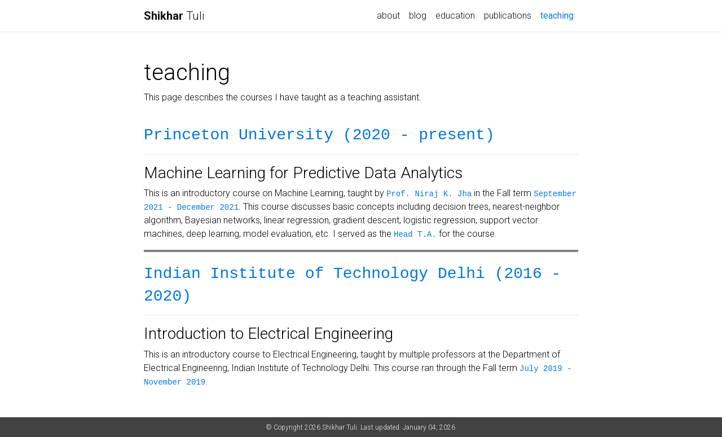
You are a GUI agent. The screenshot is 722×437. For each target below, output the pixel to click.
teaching (559, 14)
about (388, 15)
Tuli (174, 16)
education (455, 15)
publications (507, 15)
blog (417, 15)
